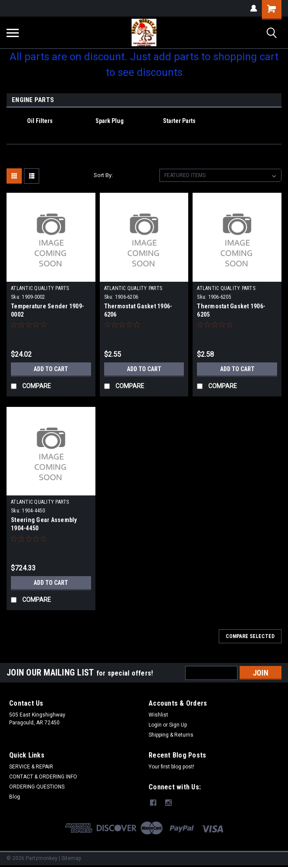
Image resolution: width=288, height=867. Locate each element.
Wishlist (158, 715)
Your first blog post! (171, 767)
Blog (14, 797)
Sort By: (103, 175)
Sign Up (178, 725)
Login (155, 725)
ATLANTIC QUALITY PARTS (40, 288)
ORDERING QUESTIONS (36, 787)
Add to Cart (51, 368)
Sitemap (71, 858)
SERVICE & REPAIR (31, 767)
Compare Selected (250, 636)
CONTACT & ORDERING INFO (43, 777)
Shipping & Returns (171, 735)
